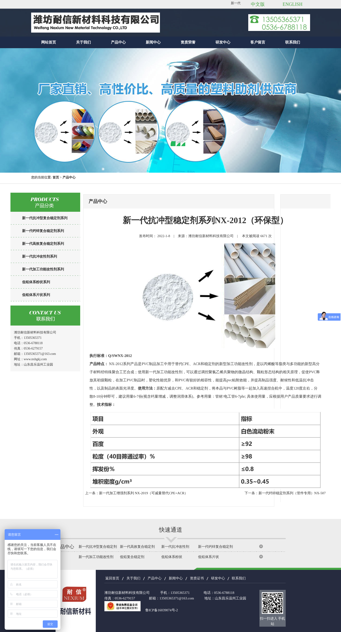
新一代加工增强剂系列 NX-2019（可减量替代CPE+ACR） (143, 493)
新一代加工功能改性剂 (96, 557)
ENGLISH (293, 4)
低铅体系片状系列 (36, 295)
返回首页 (112, 578)
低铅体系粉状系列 (36, 282)
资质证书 (197, 578)
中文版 (258, 4)
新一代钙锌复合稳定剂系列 (43, 231)
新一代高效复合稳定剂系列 (43, 243)
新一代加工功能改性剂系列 (43, 269)
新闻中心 (153, 42)
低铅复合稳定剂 (132, 557)
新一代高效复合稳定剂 (137, 546)
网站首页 (48, 42)
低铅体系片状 (208, 557)
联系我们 (292, 42)
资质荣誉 (188, 42)
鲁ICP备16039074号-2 (161, 610)
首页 (56, 177)
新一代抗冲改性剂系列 (39, 256)
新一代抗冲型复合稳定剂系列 (44, 218)
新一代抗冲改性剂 (175, 546)
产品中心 (118, 42)
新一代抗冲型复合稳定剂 (98, 546)
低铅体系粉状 (171, 557)
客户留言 (257, 42)
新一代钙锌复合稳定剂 (215, 546)
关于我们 (83, 42)
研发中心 (222, 42)
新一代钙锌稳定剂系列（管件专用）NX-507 (292, 493)
